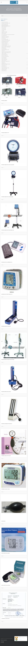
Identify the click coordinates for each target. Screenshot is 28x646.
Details (2, 103)
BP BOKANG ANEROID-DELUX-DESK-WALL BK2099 (7, 164)
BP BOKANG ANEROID (4, 100)
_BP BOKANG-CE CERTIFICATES (5, 618)
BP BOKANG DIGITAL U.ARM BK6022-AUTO (6, 262)
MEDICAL (2, 20)
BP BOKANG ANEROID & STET (5, 132)
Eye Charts (3, 38)
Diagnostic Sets (4, 31)
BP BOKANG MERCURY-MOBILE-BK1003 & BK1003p (7, 359)
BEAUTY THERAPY (3, 19)
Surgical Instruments (4, 67)
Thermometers (4, 68)
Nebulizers (3, 47)
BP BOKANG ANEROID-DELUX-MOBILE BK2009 (7, 196)
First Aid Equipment (4, 39)
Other (2, 50)
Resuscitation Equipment (5, 61)
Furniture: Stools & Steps (5, 40)
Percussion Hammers (5, 56)
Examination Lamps (4, 37)
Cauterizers (3, 27)
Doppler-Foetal (4, 32)
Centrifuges (3, 28)
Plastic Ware (3, 58)
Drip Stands (3, 33)
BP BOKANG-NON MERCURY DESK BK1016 (6, 423)
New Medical (3, 48)
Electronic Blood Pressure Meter (5, 553)
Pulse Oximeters (4, 59)
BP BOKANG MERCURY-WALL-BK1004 (6, 391)
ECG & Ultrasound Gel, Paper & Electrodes (7, 34)
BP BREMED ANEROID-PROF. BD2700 (6, 455)
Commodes (3, 29)
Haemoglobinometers (5, 41)
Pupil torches (3, 60)
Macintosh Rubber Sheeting (5, 46)
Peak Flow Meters (4, 55)
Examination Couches (5, 36)
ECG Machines (4, 35)
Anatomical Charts (4, 22)
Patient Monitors (4, 54)
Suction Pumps (4, 66)
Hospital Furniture (4, 42)
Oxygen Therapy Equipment (5, 52)
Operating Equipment (5, 49)
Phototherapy (4, 57)
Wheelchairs (3, 69)
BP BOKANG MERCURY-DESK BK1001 (6, 326)
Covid (2, 30)
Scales (2, 62)
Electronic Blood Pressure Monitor (5, 585)
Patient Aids (3, 53)
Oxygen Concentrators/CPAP (6, 51)
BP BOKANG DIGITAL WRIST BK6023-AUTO (6, 294)
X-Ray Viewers (4, 70)
